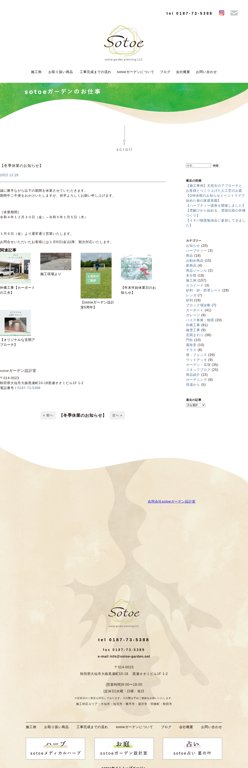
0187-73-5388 (29, 388)
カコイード (195, 285)
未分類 (191, 275)
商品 (189, 255)
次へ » (117, 415)
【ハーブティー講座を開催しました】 (216, 205)
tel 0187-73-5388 (189, 13)
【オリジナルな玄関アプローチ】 (17, 342)
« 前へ (48, 415)
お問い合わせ (206, 72)
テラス (191, 350)
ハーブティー (196, 250)
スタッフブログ (198, 369)
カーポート (195, 310)
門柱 (189, 340)
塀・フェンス (196, 355)
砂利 (189, 300)
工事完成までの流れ (95, 72)
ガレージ (193, 315)
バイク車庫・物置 (200, 320)
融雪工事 (193, 330)
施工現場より (50, 274)
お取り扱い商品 (60, 72)
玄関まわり (195, 335)
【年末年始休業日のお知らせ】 (138, 290)
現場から (193, 384)
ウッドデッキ (196, 360)
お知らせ (193, 245)
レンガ (191, 295)
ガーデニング (196, 379)
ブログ (165, 72)
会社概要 (183, 72)
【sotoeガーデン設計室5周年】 (97, 305)
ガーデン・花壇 (198, 365)
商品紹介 (193, 374)
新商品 (191, 265)
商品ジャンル (196, 270)
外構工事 (193, 325)
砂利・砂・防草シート (203, 290)
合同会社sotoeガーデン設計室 (172, 501)
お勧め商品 (195, 260)
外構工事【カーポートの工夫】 (17, 290)
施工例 (36, 72)
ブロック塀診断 (198, 305)
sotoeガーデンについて (135, 72)
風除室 (191, 345)
